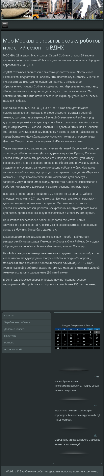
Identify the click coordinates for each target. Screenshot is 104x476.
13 (77, 338)
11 (64, 338)
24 (58, 345)
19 (71, 341)
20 (77, 341)
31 (58, 348)
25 (64, 345)
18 (64, 341)
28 (84, 345)
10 (58, 338)
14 (84, 338)
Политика (10, 336)
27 (77, 345)
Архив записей (13, 349)
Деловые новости (14, 329)
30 (97, 345)
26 (71, 345)
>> (95, 376)
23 (97, 341)
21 (84, 341)
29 (90, 345)
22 (90, 341)
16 (97, 338)
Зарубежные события (17, 322)
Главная (9, 315)
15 (90, 338)
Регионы (9, 342)
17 (58, 341)
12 (71, 338)
